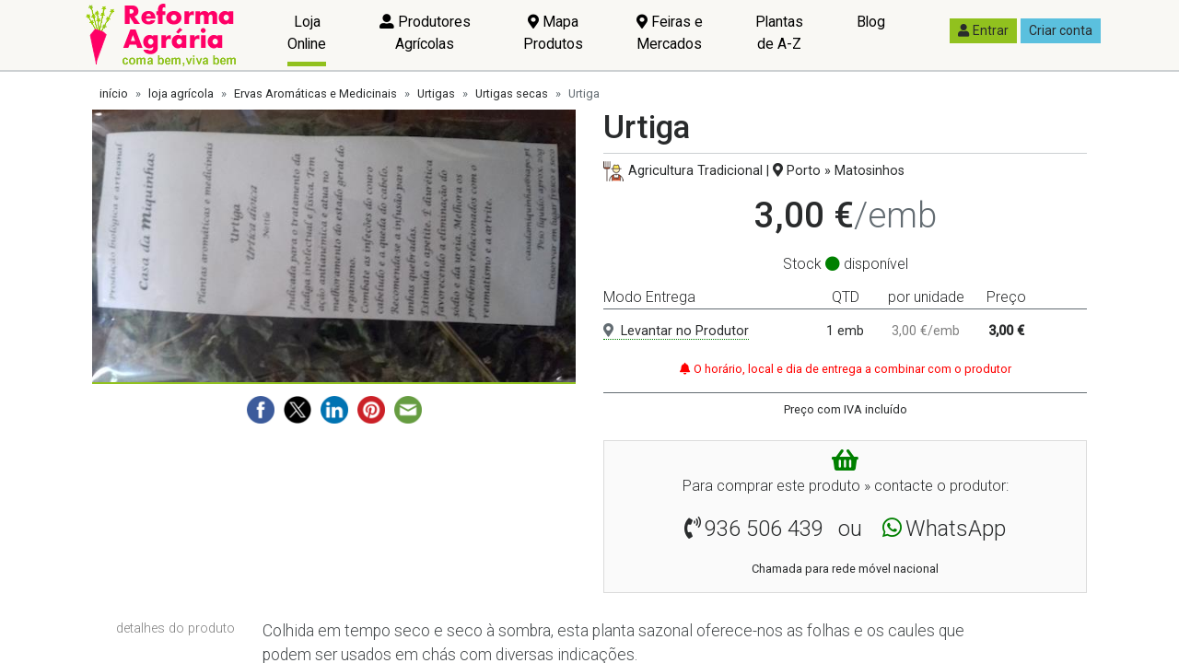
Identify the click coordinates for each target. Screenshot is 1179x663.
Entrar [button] (983, 30)
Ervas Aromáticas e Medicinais (315, 93)
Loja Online (306, 32)
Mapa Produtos (553, 32)
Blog (871, 21)
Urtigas (436, 93)
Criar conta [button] (1060, 30)
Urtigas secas (511, 93)
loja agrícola (181, 93)
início (113, 93)
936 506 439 (764, 528)
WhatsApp (955, 528)
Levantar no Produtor (676, 331)
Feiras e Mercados (669, 32)
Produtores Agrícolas (425, 32)
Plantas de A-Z (779, 32)
